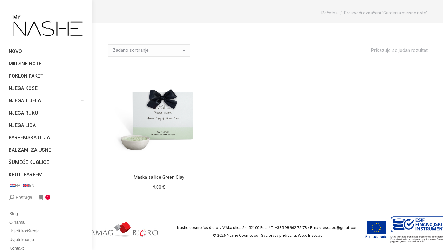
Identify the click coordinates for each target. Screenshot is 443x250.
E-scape (315, 235)
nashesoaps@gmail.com (336, 227)
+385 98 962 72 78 (291, 227)
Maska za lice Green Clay (159, 177)
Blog (13, 213)
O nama (17, 222)
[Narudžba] (149, 50)
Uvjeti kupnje (21, 239)
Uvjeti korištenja (24, 230)
